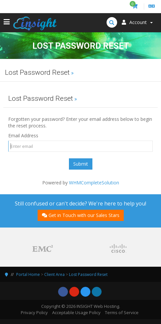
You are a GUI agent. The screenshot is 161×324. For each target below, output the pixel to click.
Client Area (54, 274)
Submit (80, 164)
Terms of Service (122, 312)
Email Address (23, 135)
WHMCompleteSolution (94, 182)
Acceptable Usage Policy (76, 312)
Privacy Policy (34, 312)
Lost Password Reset (88, 274)
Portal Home (28, 274)
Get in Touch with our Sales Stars (80, 215)
